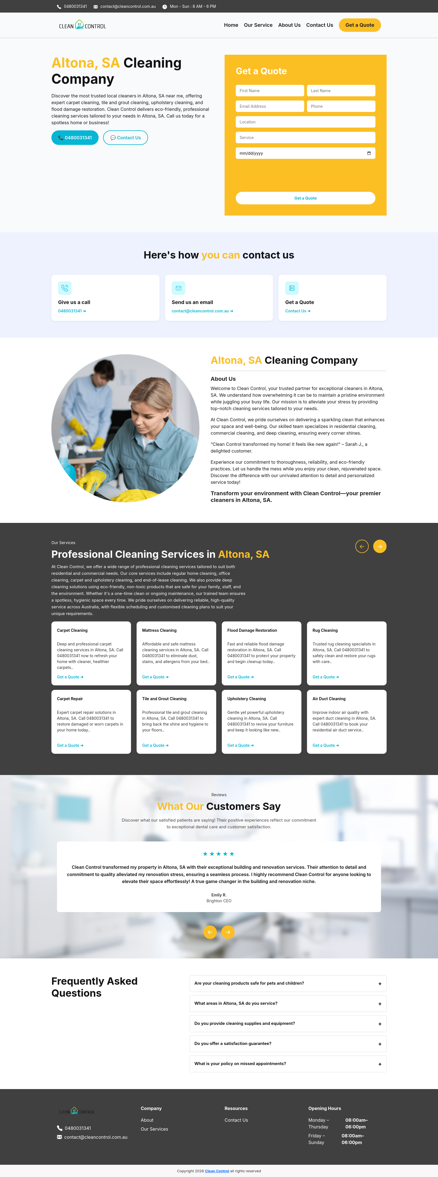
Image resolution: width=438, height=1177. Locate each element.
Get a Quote (360, 25)
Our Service (258, 25)
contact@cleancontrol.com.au (128, 6)
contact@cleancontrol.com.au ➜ (202, 310)
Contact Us (319, 25)
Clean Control (217, 1171)
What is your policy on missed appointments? (288, 1064)
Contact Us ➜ (298, 310)
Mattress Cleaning (159, 630)
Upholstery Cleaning (246, 698)
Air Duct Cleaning (329, 698)
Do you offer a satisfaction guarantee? (288, 1044)
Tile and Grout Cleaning (164, 698)
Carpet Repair (70, 698)
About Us (289, 25)
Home (231, 25)
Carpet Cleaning (72, 630)
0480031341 (75, 6)
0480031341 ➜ (72, 310)
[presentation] (278, 174)
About (147, 1120)
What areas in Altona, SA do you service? (288, 1003)
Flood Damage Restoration (252, 630)
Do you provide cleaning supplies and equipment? (288, 1024)
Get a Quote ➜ (70, 676)
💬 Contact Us (125, 137)
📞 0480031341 (75, 137)
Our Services (154, 1129)
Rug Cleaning (325, 630)
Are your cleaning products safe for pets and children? (288, 983)
